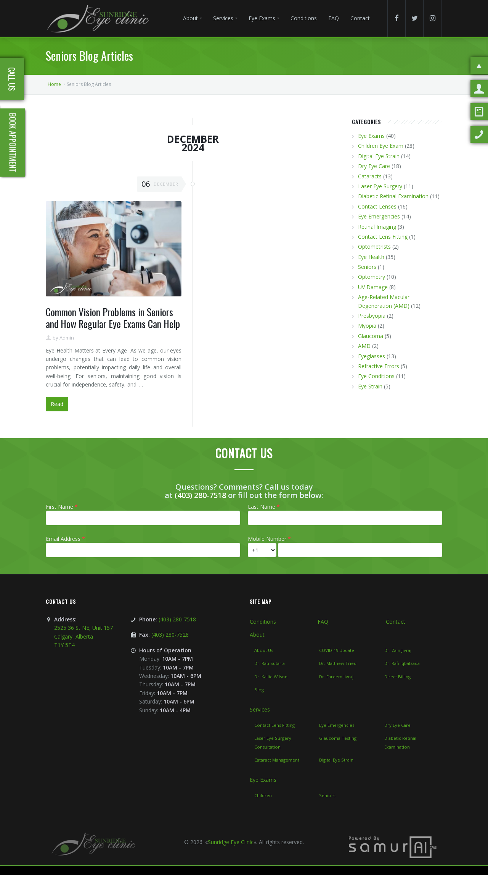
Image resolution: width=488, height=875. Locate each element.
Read (57, 404)
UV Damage (373, 287)
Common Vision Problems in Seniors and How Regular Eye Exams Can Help (113, 317)
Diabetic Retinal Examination (393, 196)
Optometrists (374, 246)
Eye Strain (370, 386)
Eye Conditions (376, 376)
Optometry (371, 276)
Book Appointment (13, 142)
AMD (364, 345)
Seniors (367, 266)
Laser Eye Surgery (380, 186)
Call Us (12, 79)
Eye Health (371, 256)
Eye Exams (371, 135)
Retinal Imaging (377, 226)
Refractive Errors (378, 366)
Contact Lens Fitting (383, 236)
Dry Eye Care (374, 166)
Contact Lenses (377, 206)
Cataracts (370, 176)
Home (54, 84)
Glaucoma (370, 336)
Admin (66, 337)
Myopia (367, 325)
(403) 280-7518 (200, 495)
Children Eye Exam (380, 145)
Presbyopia (371, 315)
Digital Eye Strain (379, 156)
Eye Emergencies (379, 216)
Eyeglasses (371, 356)
